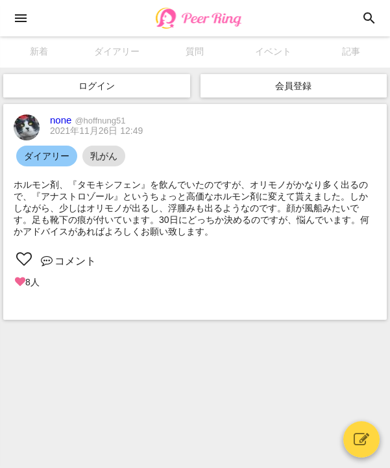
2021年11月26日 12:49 (96, 130)
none (87, 119)
